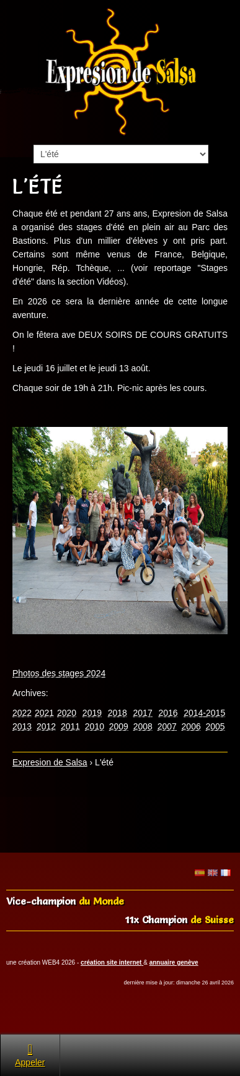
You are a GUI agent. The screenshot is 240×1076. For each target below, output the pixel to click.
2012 (46, 726)
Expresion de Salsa (49, 762)
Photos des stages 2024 (58, 673)
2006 (191, 726)
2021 (44, 713)
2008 (143, 726)
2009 (118, 726)
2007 (167, 726)
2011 (70, 726)
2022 (22, 713)
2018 (117, 713)
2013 (22, 726)
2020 (66, 713)
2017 (143, 713)
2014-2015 (204, 713)
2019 (92, 713)
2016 (167, 713)
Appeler (30, 1054)
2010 (94, 726)
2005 (215, 726)
